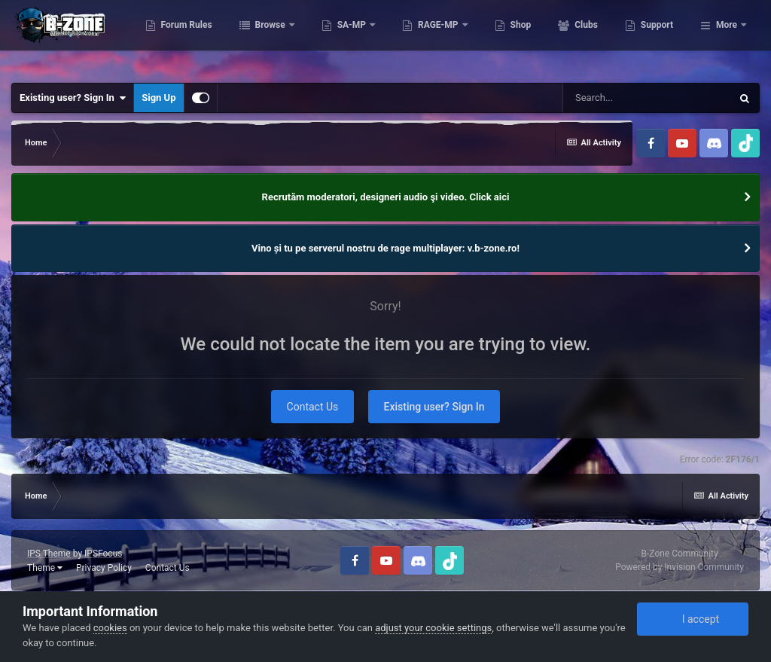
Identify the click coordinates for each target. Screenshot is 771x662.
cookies (110, 627)
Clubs (660, 37)
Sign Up (158, 97)
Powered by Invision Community (679, 567)
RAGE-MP (513, 37)
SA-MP (426, 37)
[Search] (646, 98)
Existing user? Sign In (73, 98)
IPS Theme (49, 553)
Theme (44, 568)
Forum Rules (261, 37)
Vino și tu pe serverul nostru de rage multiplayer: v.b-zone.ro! (385, 248)
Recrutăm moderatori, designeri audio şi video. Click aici (386, 197)
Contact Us (313, 407)
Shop (595, 37)
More (726, 37)
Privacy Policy (104, 568)
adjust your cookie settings (433, 627)
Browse (345, 37)
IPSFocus (103, 553)
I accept (692, 619)
